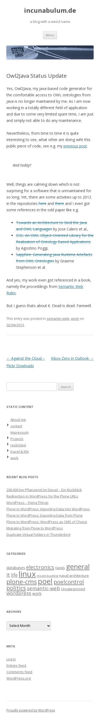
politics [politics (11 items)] (16, 588)
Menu (50, 35)
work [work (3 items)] (36, 593)
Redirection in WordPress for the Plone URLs (42, 496)
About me (18, 419)
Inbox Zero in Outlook (72, 358)
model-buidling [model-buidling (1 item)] (47, 576)
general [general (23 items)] (78, 566)
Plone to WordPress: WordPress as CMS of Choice (46, 521)
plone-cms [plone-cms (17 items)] (21, 581)
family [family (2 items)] (60, 567)
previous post (75, 145)
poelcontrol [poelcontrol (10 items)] (69, 582)
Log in (11, 659)
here (42, 203)
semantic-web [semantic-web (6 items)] (43, 588)
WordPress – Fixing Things (27, 502)
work (75, 318)
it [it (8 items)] (8, 574)
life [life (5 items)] (14, 575)
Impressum (19, 432)
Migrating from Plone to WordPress (34, 528)
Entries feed (16, 665)
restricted (18, 445)
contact (16, 426)
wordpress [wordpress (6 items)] (18, 593)
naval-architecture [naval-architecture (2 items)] (74, 575)
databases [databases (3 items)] (15, 567)
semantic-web (58, 318)
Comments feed (19, 671)
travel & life (19, 451)
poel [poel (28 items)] (45, 581)
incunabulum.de (50, 10)
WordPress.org (18, 678)
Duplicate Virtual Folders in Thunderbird (38, 534)
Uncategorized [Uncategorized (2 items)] (73, 588)
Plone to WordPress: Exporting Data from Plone (44, 515)
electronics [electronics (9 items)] (40, 567)
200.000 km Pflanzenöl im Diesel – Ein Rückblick (44, 489)
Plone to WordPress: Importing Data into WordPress (48, 509)
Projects (16, 438)
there (59, 203)
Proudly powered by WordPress (30, 710)
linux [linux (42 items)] (27, 574)
